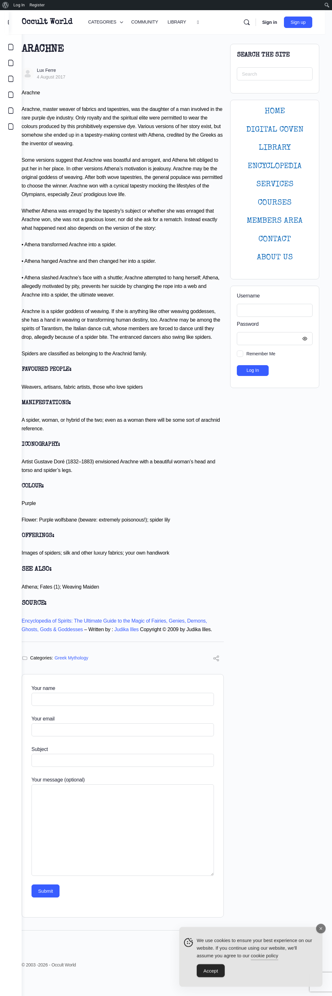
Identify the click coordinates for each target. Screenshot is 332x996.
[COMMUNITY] (10, 63)
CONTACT (274, 239)
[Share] (216, 676)
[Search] (253, 22)
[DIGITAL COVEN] (10, 126)
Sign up (305, 22)
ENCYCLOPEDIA (275, 166)
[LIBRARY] (10, 79)
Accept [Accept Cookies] (210, 973)
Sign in (276, 22)
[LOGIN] (10, 111)
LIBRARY (275, 148)
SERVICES (274, 184)
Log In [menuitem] (19, 5)
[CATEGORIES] (10, 47)
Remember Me (260, 353)
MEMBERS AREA (275, 221)
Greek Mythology (84, 675)
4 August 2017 (64, 76)
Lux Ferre (59, 70)
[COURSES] (10, 95)
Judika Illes (139, 638)
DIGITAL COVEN (274, 130)
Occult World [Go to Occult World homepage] (59, 22)
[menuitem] (5, 5)
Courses (275, 203)
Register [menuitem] (37, 5)
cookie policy (264, 958)
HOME (275, 111)
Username (248, 295)
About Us (275, 258)
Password (273, 324)
